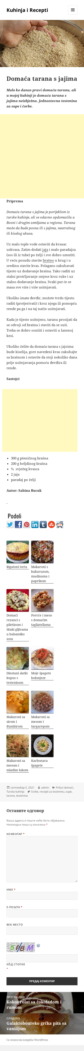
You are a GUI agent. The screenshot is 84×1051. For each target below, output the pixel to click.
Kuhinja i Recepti (27, 10)
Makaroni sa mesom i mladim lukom (17, 765)
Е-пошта (14, 907)
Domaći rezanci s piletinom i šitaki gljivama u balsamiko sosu (17, 627)
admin (45, 787)
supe (69, 791)
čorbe (34, 791)
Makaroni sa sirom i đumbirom (15, 721)
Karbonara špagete (39, 762)
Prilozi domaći (64, 787)
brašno (48, 260)
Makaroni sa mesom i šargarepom (40, 721)
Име (10, 889)
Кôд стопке (15, 964)
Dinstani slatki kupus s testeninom (17, 678)
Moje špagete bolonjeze (41, 675)
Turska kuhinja (15, 791)
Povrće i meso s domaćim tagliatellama (41, 620)
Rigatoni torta (16, 567)
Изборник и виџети (73, 14)
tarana (10, 796)
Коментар (15, 834)
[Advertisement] (42, 156)
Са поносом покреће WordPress (27, 1040)
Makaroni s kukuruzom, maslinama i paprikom (40, 574)
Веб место (14, 924)
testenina (22, 796)
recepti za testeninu (52, 791)
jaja (45, 249)
